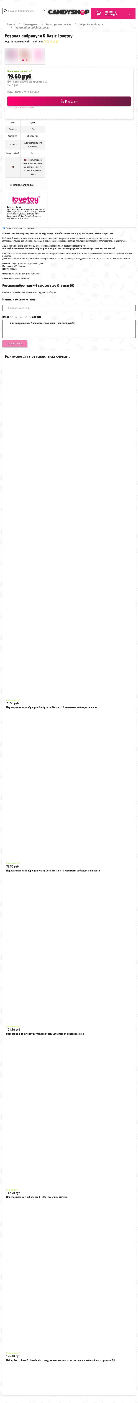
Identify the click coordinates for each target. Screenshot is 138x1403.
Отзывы (30, 228)
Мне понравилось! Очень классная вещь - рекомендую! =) (69, 329)
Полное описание (23, 185)
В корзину (69, 101)
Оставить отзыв (15, 343)
